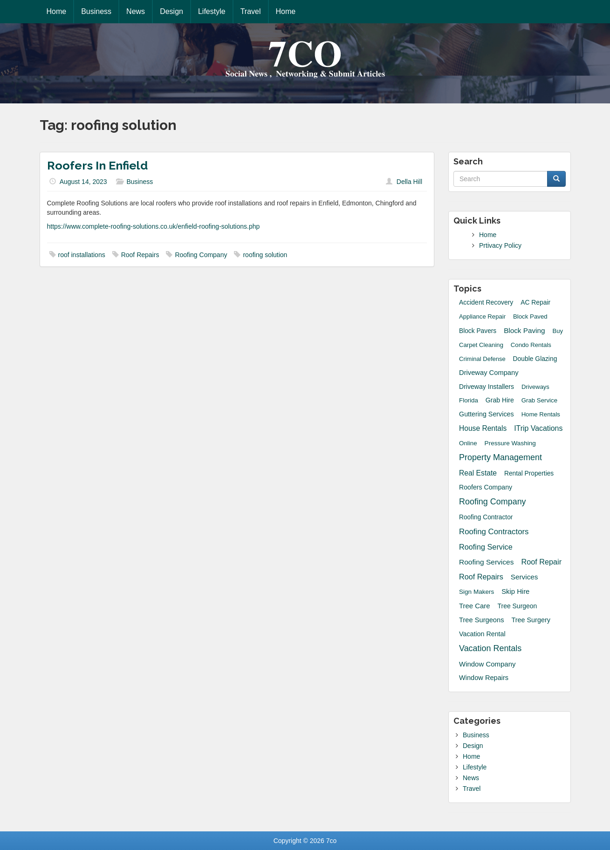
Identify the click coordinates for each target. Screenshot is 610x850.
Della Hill (409, 181)
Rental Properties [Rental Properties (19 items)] (529, 473)
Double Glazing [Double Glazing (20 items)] (535, 358)
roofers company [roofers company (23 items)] (485, 487)
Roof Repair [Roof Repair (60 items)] (541, 562)
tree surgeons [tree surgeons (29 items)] (481, 620)
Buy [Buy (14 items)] (557, 330)
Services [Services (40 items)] (524, 577)
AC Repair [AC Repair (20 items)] (535, 302)
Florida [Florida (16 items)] (468, 400)
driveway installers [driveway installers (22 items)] (486, 386)
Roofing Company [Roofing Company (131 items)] (492, 501)
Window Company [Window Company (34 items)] (487, 664)
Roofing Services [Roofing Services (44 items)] (486, 562)
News (135, 11)
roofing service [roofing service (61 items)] (486, 547)
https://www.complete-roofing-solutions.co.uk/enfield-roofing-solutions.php (153, 226)
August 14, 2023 (83, 181)
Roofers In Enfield (97, 165)
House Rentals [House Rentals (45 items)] (483, 428)
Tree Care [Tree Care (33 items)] (474, 606)
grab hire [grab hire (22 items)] (500, 400)
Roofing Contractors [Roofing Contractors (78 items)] (494, 531)
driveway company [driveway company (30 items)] (489, 372)
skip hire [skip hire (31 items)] (515, 591)
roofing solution (265, 254)
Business (96, 11)
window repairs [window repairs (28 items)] (483, 677)
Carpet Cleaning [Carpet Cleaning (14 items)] (481, 344)
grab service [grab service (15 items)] (539, 400)
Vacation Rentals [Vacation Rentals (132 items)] (490, 648)
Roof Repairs (140, 254)
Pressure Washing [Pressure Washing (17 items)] (510, 443)
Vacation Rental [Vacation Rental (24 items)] (482, 634)
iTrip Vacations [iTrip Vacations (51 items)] (538, 428)
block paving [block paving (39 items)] (524, 330)
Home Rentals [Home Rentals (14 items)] (540, 414)
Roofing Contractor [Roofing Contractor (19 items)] (486, 517)
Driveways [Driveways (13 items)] (535, 386)
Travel (250, 11)
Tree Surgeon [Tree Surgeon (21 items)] (517, 606)
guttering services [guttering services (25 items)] (486, 414)
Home (57, 11)
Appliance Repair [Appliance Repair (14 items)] (482, 316)
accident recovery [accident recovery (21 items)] (486, 302)
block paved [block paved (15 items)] (530, 316)
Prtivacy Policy (500, 245)
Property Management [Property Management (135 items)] (500, 457)
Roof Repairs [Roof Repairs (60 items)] (481, 576)
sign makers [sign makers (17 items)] (476, 591)
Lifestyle (212, 11)
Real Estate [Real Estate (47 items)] (478, 473)
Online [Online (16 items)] (468, 443)
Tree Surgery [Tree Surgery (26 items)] (530, 620)
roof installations (81, 254)
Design (171, 11)
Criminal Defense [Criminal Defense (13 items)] (482, 358)
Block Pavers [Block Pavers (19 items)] (477, 330)
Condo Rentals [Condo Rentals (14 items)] (531, 344)
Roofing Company (201, 254)
